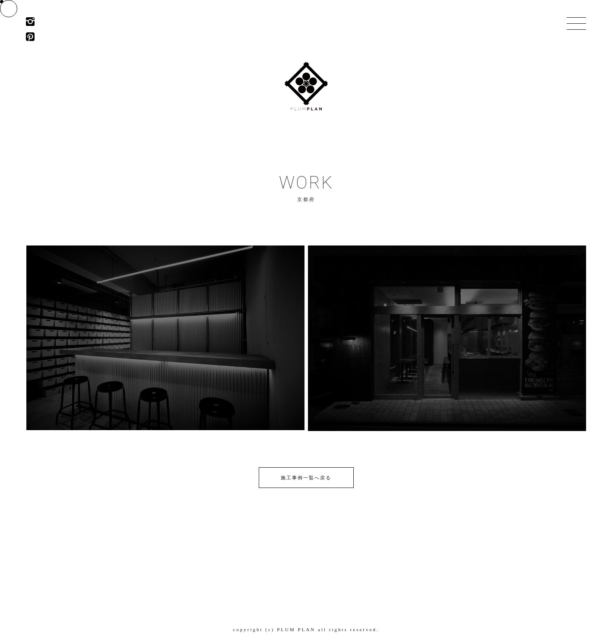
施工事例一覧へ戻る (306, 477)
